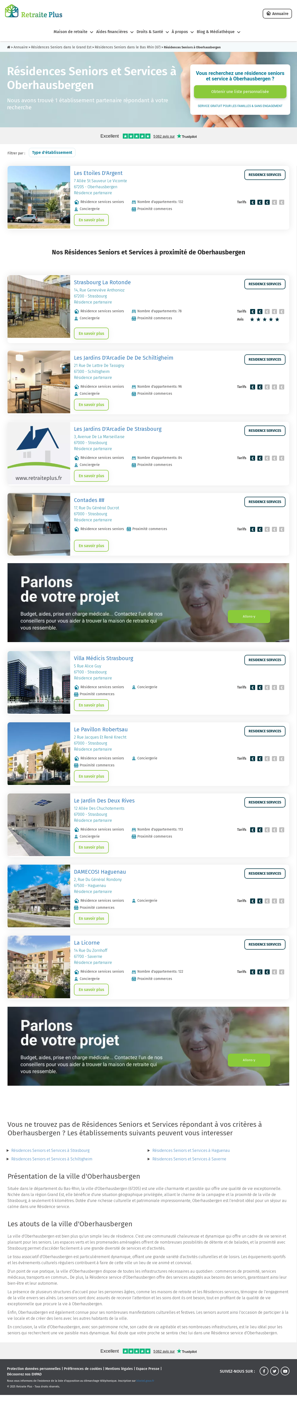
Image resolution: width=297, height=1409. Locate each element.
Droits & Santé (149, 31)
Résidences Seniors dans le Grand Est (61, 47)
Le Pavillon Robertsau (101, 738)
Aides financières (109, 31)
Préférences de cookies (83, 1383)
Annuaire (280, 13)
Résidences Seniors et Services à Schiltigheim (51, 1173)
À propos (181, 31)
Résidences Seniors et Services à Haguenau (191, 1164)
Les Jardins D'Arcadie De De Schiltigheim (123, 360)
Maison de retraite (65, 31)
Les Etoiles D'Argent (98, 173)
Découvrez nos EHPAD (24, 1388)
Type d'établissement (52, 152)
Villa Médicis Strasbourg (103, 665)
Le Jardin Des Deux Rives (104, 810)
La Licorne (87, 955)
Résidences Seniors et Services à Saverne (189, 1173)
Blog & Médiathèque (219, 31)
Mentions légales (119, 1383)
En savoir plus (92, 220)
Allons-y (245, 623)
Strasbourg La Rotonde (102, 283)
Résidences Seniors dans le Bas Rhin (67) (128, 47)
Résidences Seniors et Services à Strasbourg (50, 1164)
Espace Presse (147, 1383)
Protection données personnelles (34, 1383)
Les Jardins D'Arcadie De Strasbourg (117, 433)
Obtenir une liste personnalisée (240, 91)
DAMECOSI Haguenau (100, 883)
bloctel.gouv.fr (145, 1394)
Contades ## (89, 505)
